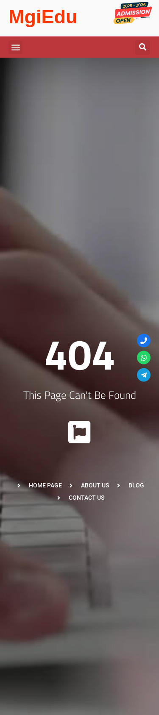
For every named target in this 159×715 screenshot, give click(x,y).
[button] (15, 47)
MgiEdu (42, 17)
